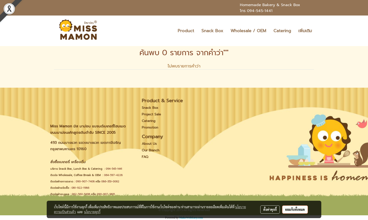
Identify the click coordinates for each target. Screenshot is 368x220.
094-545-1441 (259, 11)
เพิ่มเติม (305, 31)
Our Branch (150, 150)
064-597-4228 (113, 175)
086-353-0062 (110, 182)
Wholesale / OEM (248, 31)
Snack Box (212, 31)
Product (186, 31)
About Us (149, 143)
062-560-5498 (81, 194)
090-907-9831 (106, 194)
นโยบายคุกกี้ (92, 212)
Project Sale (151, 114)
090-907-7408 (86, 182)
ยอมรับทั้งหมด (295, 209)
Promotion (150, 127)
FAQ (145, 156)
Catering (282, 31)
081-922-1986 (80, 188)
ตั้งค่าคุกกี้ (270, 209)
